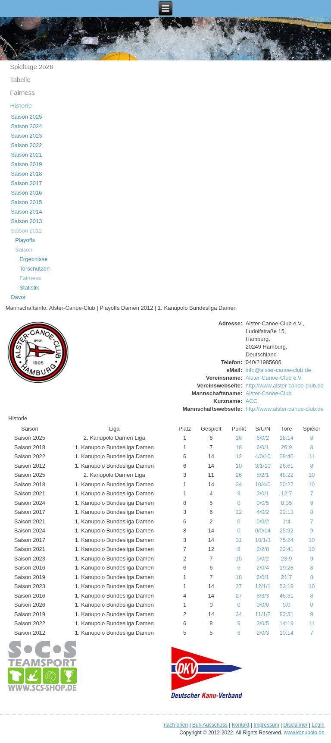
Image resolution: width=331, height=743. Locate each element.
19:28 (286, 567)
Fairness (22, 92)
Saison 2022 (26, 145)
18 (239, 437)
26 (239, 475)
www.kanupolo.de (304, 733)
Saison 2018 (26, 173)
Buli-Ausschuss (210, 725)
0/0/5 (262, 503)
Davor (18, 297)
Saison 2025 (26, 116)
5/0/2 (262, 558)
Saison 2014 (26, 211)
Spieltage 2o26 (31, 66)
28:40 (286, 456)
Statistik (29, 287)
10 (239, 466)
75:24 (286, 540)
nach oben (176, 725)
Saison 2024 (26, 126)
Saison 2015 (26, 202)
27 (239, 595)
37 (239, 586)
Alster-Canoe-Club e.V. (274, 378)
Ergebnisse (33, 259)
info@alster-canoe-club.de (278, 370)
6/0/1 (262, 447)
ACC (251, 401)
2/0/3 (262, 633)
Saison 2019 (26, 164)
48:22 (286, 475)
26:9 (286, 447)
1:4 (286, 521)
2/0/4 (262, 567)
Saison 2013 (26, 221)
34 (239, 484)
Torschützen (34, 268)
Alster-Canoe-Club (269, 393)
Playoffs (25, 240)
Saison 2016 (26, 192)
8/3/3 (262, 595)
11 (312, 456)
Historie (21, 105)
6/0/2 (262, 437)
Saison (23, 249)
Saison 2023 (26, 135)
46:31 (286, 595)
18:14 (286, 437)
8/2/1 (262, 475)
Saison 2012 (26, 230)
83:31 (286, 614)
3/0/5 (262, 623)
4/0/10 (263, 456)
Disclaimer (295, 725)
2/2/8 (262, 549)
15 (239, 558)
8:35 (286, 503)
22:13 (286, 512)
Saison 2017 (26, 183)
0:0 (286, 604)
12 (239, 456)
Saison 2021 (26, 154)
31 (239, 540)
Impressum (266, 725)
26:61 (286, 466)
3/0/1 (262, 493)
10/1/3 (263, 540)
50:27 (286, 484)
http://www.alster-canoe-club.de (285, 385)
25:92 (286, 530)
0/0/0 (262, 604)
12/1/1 (263, 586)
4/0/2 (262, 512)
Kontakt (241, 725)
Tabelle (20, 79)
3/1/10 (263, 466)
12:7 (286, 493)
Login (318, 725)
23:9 (286, 558)
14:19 (286, 623)
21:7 (286, 577)
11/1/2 (263, 614)
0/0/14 (263, 530)
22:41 (286, 549)
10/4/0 (263, 484)
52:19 (286, 586)
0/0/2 (262, 521)
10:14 (286, 633)
